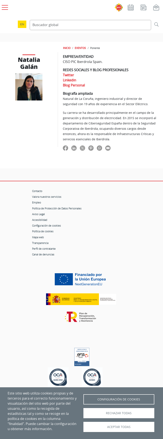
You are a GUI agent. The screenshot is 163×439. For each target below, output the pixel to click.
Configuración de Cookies (118, 399)
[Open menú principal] (4, 6)
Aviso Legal (38, 214)
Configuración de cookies (46, 225)
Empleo (36, 202)
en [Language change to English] (22, 24)
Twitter (68, 75)
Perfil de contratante (44, 248)
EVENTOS (80, 48)
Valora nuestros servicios (46, 196)
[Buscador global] (90, 25)
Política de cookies (42, 231)
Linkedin (69, 80)
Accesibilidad (39, 220)
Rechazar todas (119, 413)
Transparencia (40, 243)
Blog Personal (74, 85)
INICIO (66, 48)
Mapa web (38, 237)
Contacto (37, 191)
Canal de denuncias (43, 254)
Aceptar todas (119, 427)
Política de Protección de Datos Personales (57, 208)
